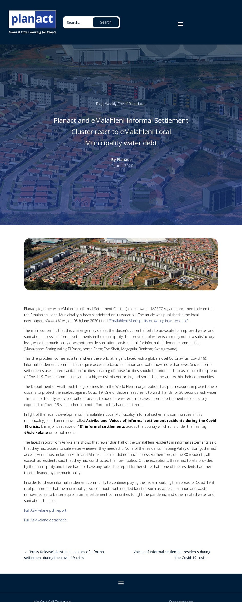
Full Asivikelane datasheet (45, 520)
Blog (99, 103)
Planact (124, 159)
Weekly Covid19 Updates (125, 103)
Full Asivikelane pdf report (45, 510)
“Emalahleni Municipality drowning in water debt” (148, 320)
